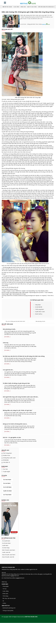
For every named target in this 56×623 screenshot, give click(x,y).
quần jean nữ (6, 552)
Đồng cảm (23, 6)
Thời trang (5, 596)
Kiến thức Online (7, 6)
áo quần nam (6, 541)
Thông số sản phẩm (8, 610)
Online (4, 603)
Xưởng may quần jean (9, 458)
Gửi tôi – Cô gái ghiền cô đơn (12, 437)
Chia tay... (6, 342)
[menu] (5, 3)
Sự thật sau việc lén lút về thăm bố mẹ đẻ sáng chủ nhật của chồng (24, 356)
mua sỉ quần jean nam (8, 555)
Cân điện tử (6, 462)
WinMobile (6, 460)
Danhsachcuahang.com (9, 608)
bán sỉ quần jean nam (8, 550)
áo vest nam (7, 479)
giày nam (38, 304)
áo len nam (6, 483)
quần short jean (40, 311)
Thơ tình (5, 469)
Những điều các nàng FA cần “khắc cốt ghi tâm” (17, 410)
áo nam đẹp (5, 548)
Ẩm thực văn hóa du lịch (9, 598)
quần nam (5, 545)
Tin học (5, 589)
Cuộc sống (16, 6)
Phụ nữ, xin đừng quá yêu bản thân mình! (15, 321)
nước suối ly (38, 314)
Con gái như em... (8, 370)
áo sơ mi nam (7, 487)
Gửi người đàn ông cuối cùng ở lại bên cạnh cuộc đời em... (21, 397)
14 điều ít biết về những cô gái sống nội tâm (16, 383)
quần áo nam (7, 491)
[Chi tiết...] (7, 336)
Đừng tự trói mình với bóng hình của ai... (15, 424)
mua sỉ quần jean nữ (8, 557)
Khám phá (5, 593)
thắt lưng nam (39, 309)
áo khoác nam (6, 543)
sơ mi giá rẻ (38, 307)
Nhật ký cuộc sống (32, 6)
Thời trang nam (7, 453)
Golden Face (6, 455)
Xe (3, 601)
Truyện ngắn (6, 471)
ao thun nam (7, 495)
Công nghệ (6, 586)
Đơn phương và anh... (41, 321)
